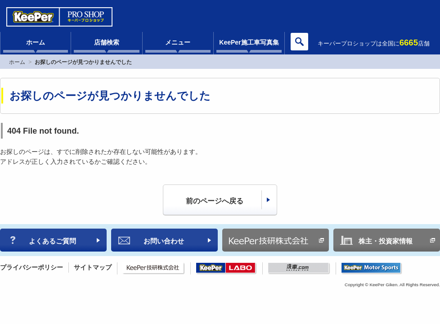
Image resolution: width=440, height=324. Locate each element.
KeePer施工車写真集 (248, 42)
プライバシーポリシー (31, 267)
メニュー (177, 42)
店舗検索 (106, 42)
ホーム (35, 42)
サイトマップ (93, 267)
